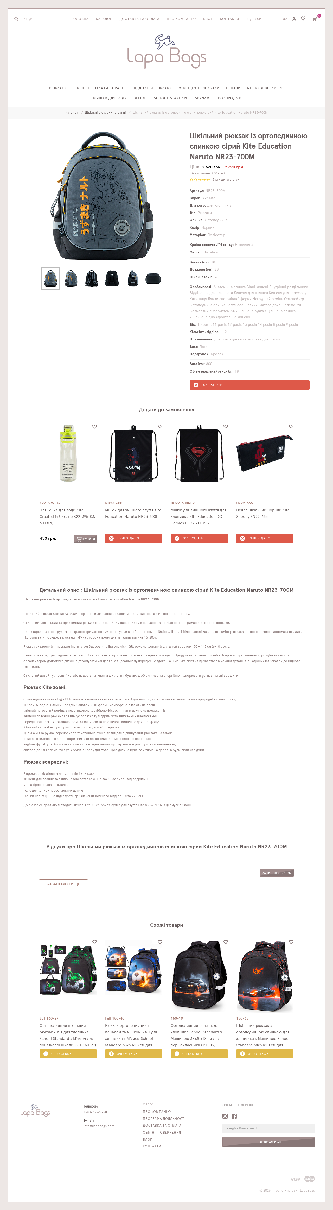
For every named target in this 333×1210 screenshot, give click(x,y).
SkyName (203, 98)
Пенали (233, 88)
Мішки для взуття (265, 88)
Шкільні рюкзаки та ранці (99, 88)
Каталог (104, 19)
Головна (80, 19)
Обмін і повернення (162, 1132)
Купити (85, 539)
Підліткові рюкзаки (152, 88)
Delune (140, 98)
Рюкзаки (58, 88)
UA (285, 19)
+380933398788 (95, 1112)
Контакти (229, 19)
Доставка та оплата (139, 19)
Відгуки (254, 19)
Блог (208, 19)
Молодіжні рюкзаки (199, 88)
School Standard (171, 98)
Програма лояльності (164, 1119)
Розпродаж (230, 98)
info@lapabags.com (98, 1126)
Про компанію (181, 19)
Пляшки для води (109, 98)
